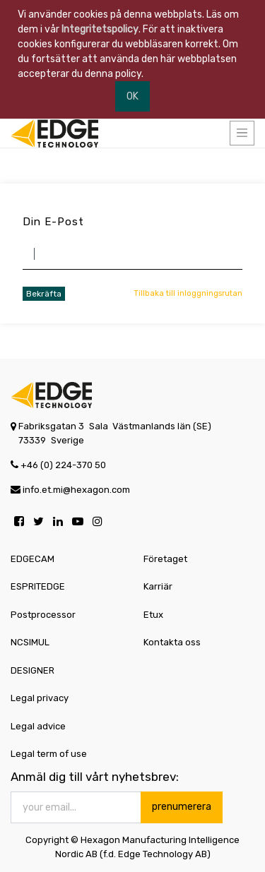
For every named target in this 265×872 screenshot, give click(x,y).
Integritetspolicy (100, 29)
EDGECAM (32, 559)
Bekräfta (43, 294)
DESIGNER (32, 670)
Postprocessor (43, 614)
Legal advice (38, 726)
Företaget (165, 559)
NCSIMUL (30, 642)
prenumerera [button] (181, 807)
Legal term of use (49, 753)
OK (132, 96)
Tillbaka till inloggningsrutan (188, 293)
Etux (153, 614)
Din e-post (53, 221)
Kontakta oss (172, 642)
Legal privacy (40, 698)
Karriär (157, 586)
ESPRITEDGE (38, 586)
